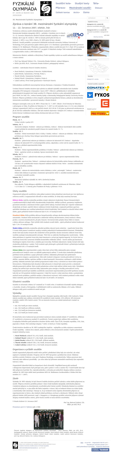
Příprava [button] (61, 8)
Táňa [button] (96, 3)
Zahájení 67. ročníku (93, 79)
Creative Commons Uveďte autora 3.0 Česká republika (34, 445)
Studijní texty (82, 3)
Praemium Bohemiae (102, 446)
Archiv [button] (77, 12)
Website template (17, 449)
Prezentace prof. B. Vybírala (22, 407)
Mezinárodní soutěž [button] (80, 8)
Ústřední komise (63, 12)
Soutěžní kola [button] (63, 3)
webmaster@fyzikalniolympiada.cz (28, 447)
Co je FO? (88, 442)
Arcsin (26, 449)
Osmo (86, 12)
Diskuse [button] (99, 8)
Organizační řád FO (98, 442)
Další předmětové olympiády (86, 446)
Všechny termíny (98, 37)
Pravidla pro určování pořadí (95, 444)
